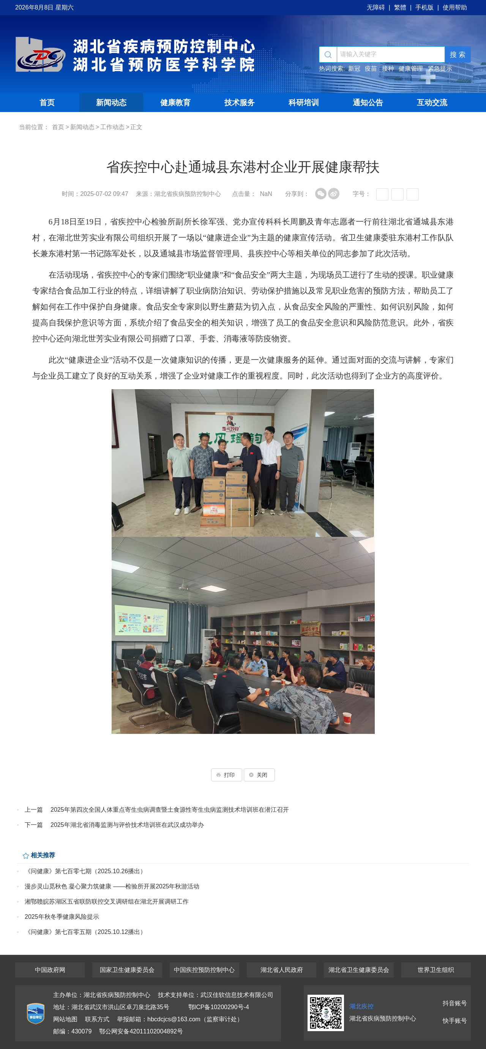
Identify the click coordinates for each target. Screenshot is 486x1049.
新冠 (354, 68)
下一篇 (34, 825)
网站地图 (65, 1019)
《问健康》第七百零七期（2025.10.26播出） (85, 871)
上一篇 (34, 809)
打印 (226, 775)
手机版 (424, 7)
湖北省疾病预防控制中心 (136, 54)
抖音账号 (455, 1003)
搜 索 (457, 54)
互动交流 (432, 102)
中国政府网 (50, 970)
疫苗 (371, 68)
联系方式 (97, 1019)
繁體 (400, 7)
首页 (47, 102)
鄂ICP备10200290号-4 (218, 1007)
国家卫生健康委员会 (127, 970)
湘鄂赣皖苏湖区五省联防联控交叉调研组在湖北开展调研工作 (107, 901)
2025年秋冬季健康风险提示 (62, 916)
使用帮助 (455, 7)
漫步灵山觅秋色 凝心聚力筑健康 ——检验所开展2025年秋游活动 (112, 886)
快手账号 (455, 1020)
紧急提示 (440, 68)
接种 (388, 68)
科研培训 (304, 102)
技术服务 (239, 102)
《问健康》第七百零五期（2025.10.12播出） (85, 932)
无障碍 (376, 7)
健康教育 (175, 102)
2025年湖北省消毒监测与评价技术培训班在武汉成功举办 (127, 825)
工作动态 (112, 127)
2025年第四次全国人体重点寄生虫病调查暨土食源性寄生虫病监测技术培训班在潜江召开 (169, 809)
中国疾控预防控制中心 (204, 970)
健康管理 (411, 68)
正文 (136, 127)
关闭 (259, 775)
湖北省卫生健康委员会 (358, 970)
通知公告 (368, 102)
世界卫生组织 (436, 970)
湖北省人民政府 (281, 970)
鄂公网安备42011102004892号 (141, 1031)
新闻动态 (111, 102)
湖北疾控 (361, 1006)
